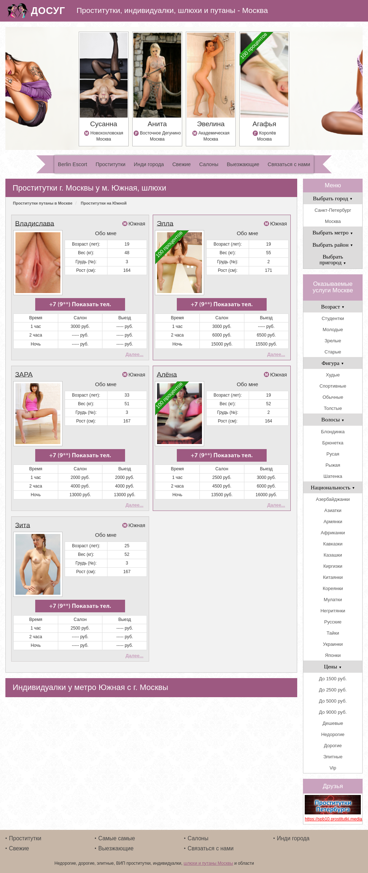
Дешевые (333, 723)
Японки (333, 655)
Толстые (333, 408)
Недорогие (333, 734)
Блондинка (333, 431)
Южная (137, 224)
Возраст (333, 306)
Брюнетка (333, 442)
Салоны (208, 164)
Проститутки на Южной (103, 203)
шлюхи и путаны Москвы (208, 863)
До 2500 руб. (333, 690)
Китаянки (333, 577)
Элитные (332, 756)
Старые (333, 352)
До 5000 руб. (333, 701)
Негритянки (333, 610)
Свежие (181, 164)
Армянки (332, 521)
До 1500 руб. (333, 678)
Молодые (333, 329)
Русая (332, 454)
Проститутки (110, 164)
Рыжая (333, 465)
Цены (333, 666)
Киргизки (332, 566)
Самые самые (116, 838)
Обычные (332, 397)
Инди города (149, 164)
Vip (333, 768)
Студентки (333, 318)
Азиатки (332, 510)
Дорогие (333, 745)
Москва (333, 221)
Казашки (333, 555)
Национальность (333, 487)
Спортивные (332, 386)
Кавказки (332, 544)
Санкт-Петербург (332, 210)
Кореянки (333, 588)
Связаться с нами (289, 164)
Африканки (333, 532)
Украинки (333, 644)
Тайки (333, 633)
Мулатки (333, 599)
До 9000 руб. (333, 712)
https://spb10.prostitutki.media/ (333, 819)
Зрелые (333, 340)
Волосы (332, 419)
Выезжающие (243, 164)
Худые (333, 375)
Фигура (333, 363)
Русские (332, 622)
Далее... (134, 353)
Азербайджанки (333, 499)
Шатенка (332, 476)
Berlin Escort (72, 164)
